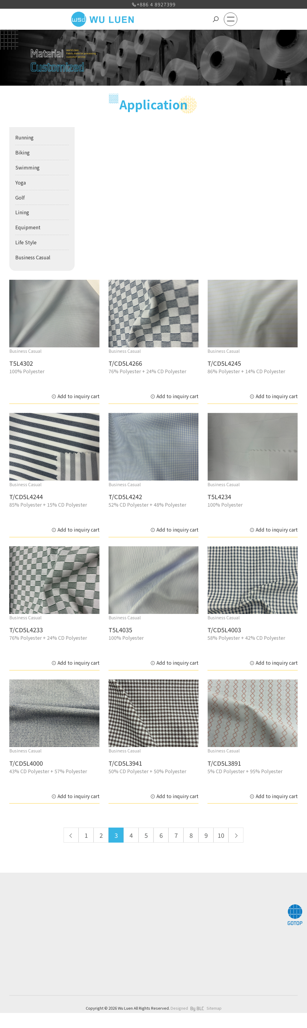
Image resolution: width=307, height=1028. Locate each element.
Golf (20, 197)
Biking (22, 152)
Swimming (27, 167)
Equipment (27, 227)
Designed (179, 1008)
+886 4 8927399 (154, 4)
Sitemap (214, 1008)
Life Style (26, 242)
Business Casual (32, 257)
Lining (22, 212)
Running (24, 137)
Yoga (20, 182)
